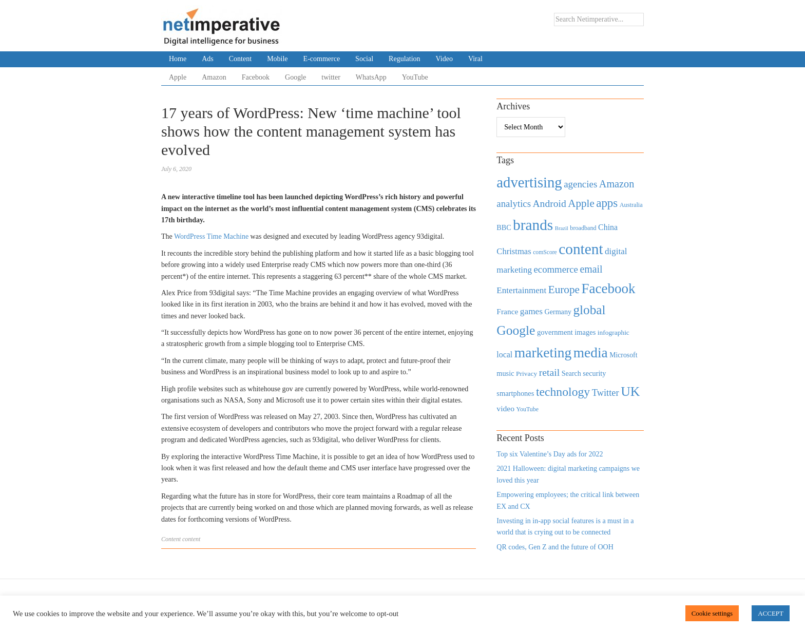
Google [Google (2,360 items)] (515, 330)
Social (364, 59)
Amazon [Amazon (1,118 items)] (617, 183)
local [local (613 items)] (504, 354)
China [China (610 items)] (608, 227)
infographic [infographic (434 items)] (613, 332)
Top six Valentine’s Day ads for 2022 (549, 454)
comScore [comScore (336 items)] (545, 252)
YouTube (415, 77)
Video (444, 59)
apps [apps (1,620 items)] (607, 203)
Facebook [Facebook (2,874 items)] (608, 288)
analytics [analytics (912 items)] (513, 203)
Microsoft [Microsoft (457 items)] (623, 355)
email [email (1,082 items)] (591, 269)
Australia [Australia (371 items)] (631, 204)
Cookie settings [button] (712, 613)
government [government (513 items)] (555, 332)
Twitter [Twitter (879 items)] (605, 393)
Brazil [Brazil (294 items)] (561, 228)
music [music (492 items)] (505, 373)
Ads (208, 59)
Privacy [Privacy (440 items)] (526, 373)
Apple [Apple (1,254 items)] (581, 203)
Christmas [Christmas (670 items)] (513, 251)
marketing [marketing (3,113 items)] (543, 352)
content (191, 539)
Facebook (256, 77)
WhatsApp (371, 77)
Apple (177, 77)
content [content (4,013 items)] (581, 249)
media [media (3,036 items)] (590, 352)
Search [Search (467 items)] (571, 373)
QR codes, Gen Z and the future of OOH (554, 547)
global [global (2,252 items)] (589, 310)
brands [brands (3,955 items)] (533, 225)
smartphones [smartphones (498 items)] (515, 393)
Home (177, 59)
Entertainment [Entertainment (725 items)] (521, 290)
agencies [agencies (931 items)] (580, 184)
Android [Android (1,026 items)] (549, 203)
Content (240, 59)
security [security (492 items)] (594, 373)
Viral (475, 59)
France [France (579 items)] (507, 311)
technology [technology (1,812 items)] (563, 391)
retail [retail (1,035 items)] (549, 372)
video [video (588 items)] (505, 408)
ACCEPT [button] (770, 613)
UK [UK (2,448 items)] (630, 391)
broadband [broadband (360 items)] (583, 228)
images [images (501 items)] (585, 332)
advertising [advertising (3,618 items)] (529, 182)
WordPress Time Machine (211, 236)
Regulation (404, 59)
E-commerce (321, 59)
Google (295, 77)
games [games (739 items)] (531, 311)
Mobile (277, 59)
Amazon (214, 77)
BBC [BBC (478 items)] (503, 227)
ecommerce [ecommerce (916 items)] (556, 269)
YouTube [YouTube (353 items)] (527, 409)
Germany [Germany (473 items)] (557, 312)
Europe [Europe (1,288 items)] (564, 289)
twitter (330, 77)
